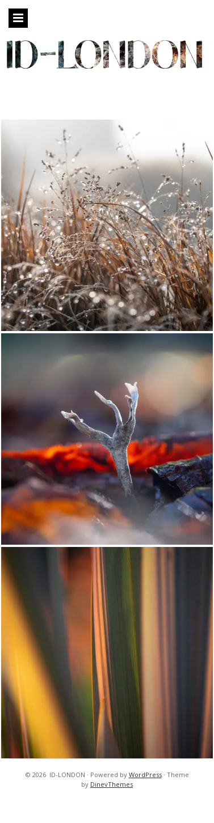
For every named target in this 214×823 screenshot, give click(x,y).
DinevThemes (111, 784)
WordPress (145, 774)
